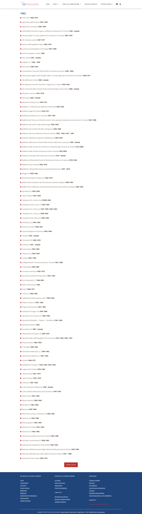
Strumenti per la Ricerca (61, 497)
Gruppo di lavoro (25, 488)
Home (48, 4)
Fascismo (92, 490)
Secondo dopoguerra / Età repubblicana (100, 495)
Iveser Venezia (64, 512)
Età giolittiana (93, 485)
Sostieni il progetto (25, 501)
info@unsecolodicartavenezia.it (99, 504)
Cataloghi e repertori (60, 502)
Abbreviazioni (58, 485)
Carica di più (71, 465)
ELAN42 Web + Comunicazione (97, 512)
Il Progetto (23, 485)
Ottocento (92, 483)
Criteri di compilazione (61, 488)
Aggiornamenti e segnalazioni (28, 495)
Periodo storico (107, 4)
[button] (120, 4)
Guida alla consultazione (71, 4)
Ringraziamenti (24, 498)
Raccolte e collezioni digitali (62, 499)
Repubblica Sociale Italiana (96, 493)
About (56, 4)
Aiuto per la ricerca (60, 483)
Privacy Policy (72, 512)
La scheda (57, 480)
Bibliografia (23, 490)
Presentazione (24, 483)
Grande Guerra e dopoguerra (97, 488)
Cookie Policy (80, 512)
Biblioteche (23, 493)
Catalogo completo (90, 4)
